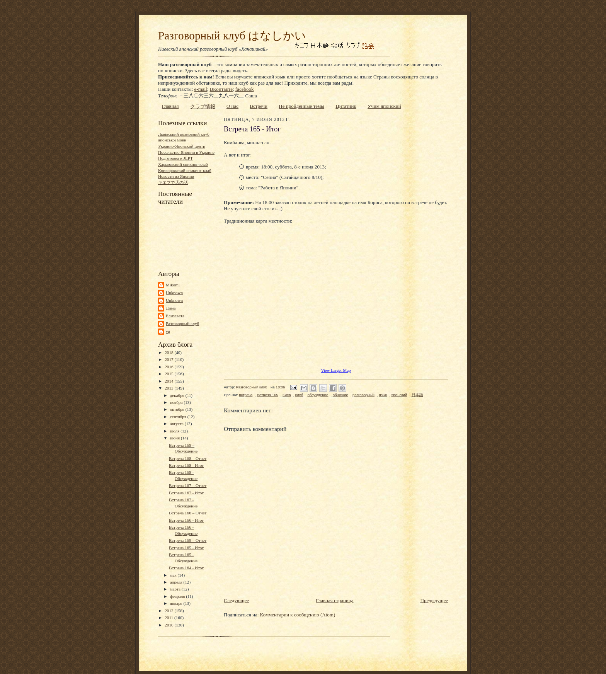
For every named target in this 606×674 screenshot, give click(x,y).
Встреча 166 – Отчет (187, 513)
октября (178, 409)
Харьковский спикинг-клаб (183, 164)
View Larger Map (336, 370)
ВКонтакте (221, 89)
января (177, 603)
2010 (169, 625)
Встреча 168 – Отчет (187, 458)
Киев (287, 395)
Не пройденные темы (301, 106)
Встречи (258, 106)
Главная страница (334, 600)
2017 (169, 359)
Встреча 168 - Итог (186, 465)
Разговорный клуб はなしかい (232, 35)
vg (168, 331)
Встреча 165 (267, 395)
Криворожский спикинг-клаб (184, 170)
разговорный (363, 395)
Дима (171, 308)
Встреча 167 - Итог (186, 492)
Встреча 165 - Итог (186, 547)
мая (174, 575)
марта (176, 589)
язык (383, 395)
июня (175, 438)
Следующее (236, 600)
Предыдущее (434, 600)
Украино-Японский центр (181, 146)
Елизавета (175, 315)
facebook (244, 89)
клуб (299, 395)
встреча (245, 395)
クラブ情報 (202, 106)
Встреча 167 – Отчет (187, 485)
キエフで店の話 (173, 182)
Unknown (174, 292)
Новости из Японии (176, 176)
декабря (178, 395)
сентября (178, 416)
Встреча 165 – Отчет (187, 540)
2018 (169, 352)
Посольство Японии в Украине (186, 152)
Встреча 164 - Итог (186, 567)
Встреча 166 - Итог (186, 520)
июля (175, 431)
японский (399, 395)
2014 (169, 381)
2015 (169, 373)
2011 (169, 617)
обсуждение (318, 395)
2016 (169, 366)
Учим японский (384, 106)
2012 (169, 610)
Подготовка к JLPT (175, 158)
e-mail (200, 89)
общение (340, 395)
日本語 (417, 395)
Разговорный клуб (182, 323)
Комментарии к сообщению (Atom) (297, 615)
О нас (232, 106)
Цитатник (345, 106)
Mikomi (173, 285)
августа (177, 423)
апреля (177, 582)
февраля (178, 596)
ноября (177, 402)
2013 (169, 388)
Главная (170, 106)
